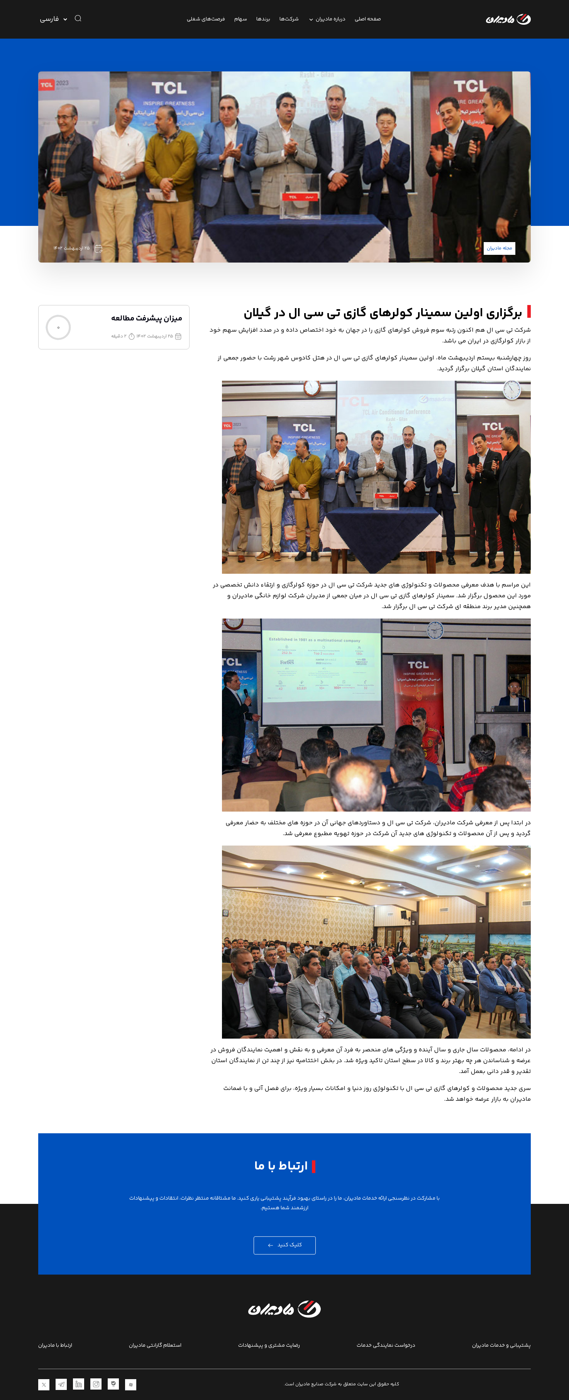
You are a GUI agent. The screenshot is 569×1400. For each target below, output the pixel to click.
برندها (263, 19)
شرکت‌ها (289, 19)
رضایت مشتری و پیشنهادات (269, 1345)
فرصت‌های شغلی (206, 19)
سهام (240, 19)
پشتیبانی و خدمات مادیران (501, 1345)
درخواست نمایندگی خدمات (386, 1345)
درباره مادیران (326, 19)
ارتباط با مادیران (55, 1345)
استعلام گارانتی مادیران (155, 1345)
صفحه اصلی (368, 19)
